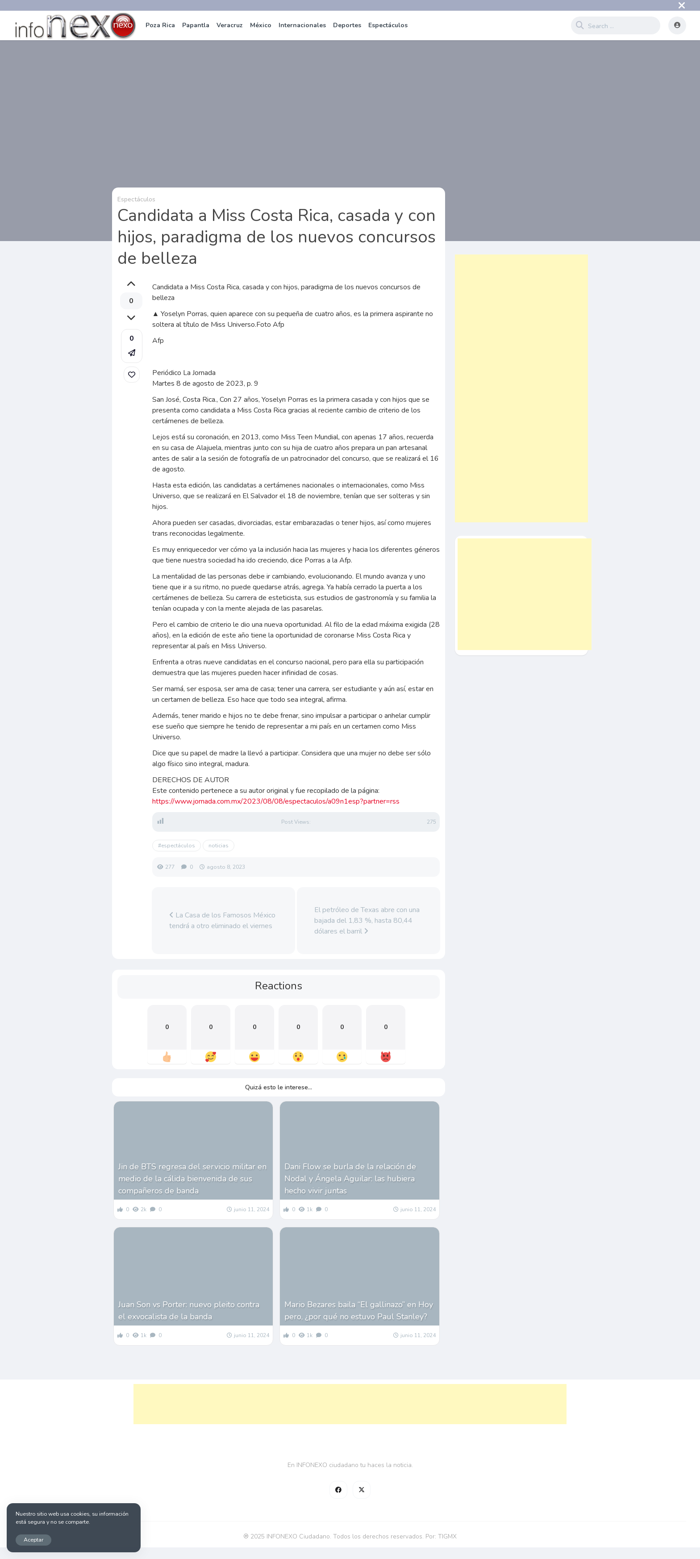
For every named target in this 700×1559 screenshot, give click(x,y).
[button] (131, 346)
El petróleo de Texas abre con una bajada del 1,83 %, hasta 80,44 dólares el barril (367, 920)
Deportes (347, 25)
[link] (132, 375)
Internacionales (302, 25)
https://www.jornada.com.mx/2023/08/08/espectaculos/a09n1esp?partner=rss (276, 801)
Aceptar (33, 1539)
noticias (218, 845)
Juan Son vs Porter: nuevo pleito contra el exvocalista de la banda (188, 1310)
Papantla (195, 25)
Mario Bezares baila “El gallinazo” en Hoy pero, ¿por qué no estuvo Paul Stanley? (358, 1310)
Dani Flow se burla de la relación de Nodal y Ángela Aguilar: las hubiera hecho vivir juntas (350, 1178)
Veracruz (230, 25)
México (260, 25)
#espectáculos (176, 845)
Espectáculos (388, 25)
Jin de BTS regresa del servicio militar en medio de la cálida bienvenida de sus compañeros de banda (192, 1178)
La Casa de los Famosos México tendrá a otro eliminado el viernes (222, 920)
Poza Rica (160, 25)
